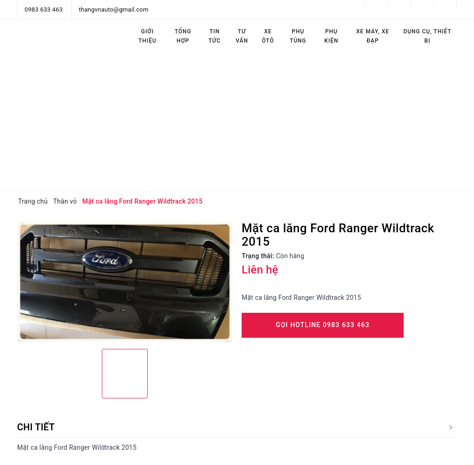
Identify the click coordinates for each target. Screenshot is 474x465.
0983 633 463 (44, 9)
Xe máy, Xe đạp (372, 36)
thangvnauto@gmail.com (113, 9)
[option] (124, 282)
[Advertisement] (237, 121)
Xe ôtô (268, 36)
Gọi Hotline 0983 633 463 (323, 325)
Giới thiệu (147, 36)
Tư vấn (242, 36)
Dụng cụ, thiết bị (427, 36)
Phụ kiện (331, 36)
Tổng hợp (183, 36)
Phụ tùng (298, 36)
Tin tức (214, 36)
